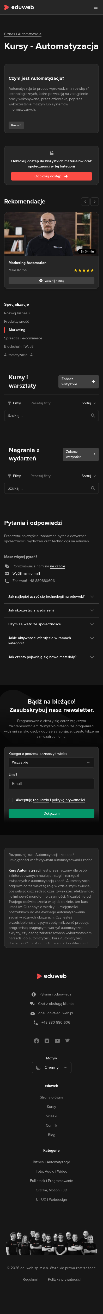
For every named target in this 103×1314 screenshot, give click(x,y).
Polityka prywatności (64, 1279)
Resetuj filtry (41, 403)
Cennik (51, 1125)
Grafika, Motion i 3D (51, 1190)
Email (13, 774)
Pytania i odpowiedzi (55, 994)
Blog (51, 1135)
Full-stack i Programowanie (51, 1181)
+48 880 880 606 (55, 1022)
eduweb (51, 1086)
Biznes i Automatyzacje (22, 34)
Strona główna (51, 1097)
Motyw (51, 1058)
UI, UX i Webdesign (51, 1199)
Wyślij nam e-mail (26, 573)
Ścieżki (51, 1116)
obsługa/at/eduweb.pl (55, 1013)
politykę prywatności (68, 800)
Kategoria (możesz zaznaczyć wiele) (38, 754)
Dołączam (51, 813)
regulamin (41, 800)
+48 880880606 (41, 581)
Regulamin (31, 1279)
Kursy (51, 1107)
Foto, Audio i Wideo (51, 1171)
